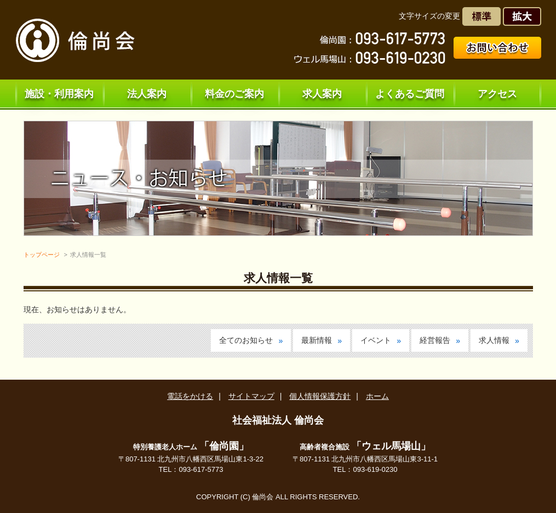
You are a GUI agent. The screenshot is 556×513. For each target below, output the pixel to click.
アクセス (497, 93)
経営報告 (435, 340)
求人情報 (494, 340)
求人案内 (322, 93)
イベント (375, 340)
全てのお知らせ (246, 340)
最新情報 (316, 340)
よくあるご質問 (409, 93)
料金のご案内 (234, 93)
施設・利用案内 (59, 93)
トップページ (42, 254)
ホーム (377, 396)
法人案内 (147, 93)
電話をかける (190, 396)
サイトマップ (251, 396)
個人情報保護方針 (320, 396)
